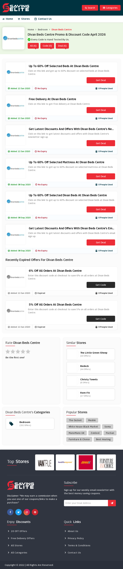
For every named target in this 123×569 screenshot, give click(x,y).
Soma (107, 426)
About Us (73, 531)
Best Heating (103, 439)
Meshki (92, 420)
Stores (24, 18)
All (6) (33, 45)
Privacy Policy (76, 538)
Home (7, 18)
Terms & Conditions (79, 545)
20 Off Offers (19, 531)
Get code (101, 284)
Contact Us (43, 18)
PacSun (110, 433)
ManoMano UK (77, 433)
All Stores (16, 545)
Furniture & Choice (79, 439)
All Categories (19, 552)
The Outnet (75, 420)
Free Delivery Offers (22, 538)
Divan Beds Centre (62, 29)
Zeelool (95, 433)
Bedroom (43, 29)
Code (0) (47, 45)
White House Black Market (83, 426)
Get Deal (101, 80)
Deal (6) (62, 45)
